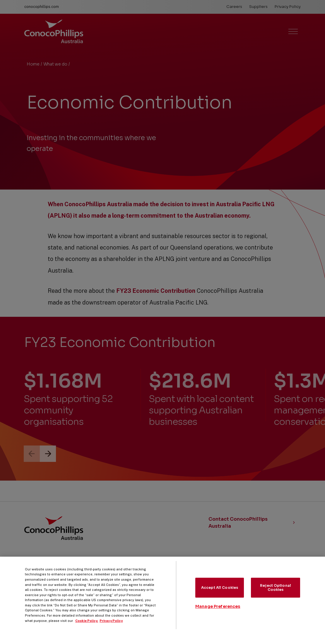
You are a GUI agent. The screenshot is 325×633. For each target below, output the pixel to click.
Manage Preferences (217, 610)
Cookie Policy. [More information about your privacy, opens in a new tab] (86, 625)
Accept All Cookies (219, 591)
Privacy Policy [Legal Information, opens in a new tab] (111, 625)
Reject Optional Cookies (275, 591)
